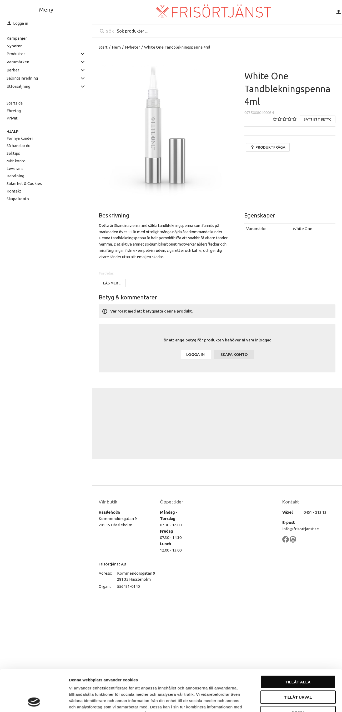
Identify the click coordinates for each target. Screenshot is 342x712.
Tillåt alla (297, 569)
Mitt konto (16, 161)
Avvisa (298, 600)
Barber (13, 70)
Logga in (195, 354)
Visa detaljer (286, 628)
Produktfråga (267, 147)
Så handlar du (18, 145)
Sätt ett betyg (317, 119)
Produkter (16, 53)
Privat (12, 118)
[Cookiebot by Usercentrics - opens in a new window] (34, 628)
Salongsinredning (22, 78)
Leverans (15, 168)
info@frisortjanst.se (300, 529)
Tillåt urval (298, 585)
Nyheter (14, 46)
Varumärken (18, 62)
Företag (14, 110)
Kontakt (14, 191)
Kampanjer (17, 38)
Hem (116, 47)
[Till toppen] (330, 683)
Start (103, 47)
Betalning (15, 176)
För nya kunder (20, 138)
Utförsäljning (18, 86)
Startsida (15, 103)
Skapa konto (18, 198)
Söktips (13, 153)
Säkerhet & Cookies (24, 183)
